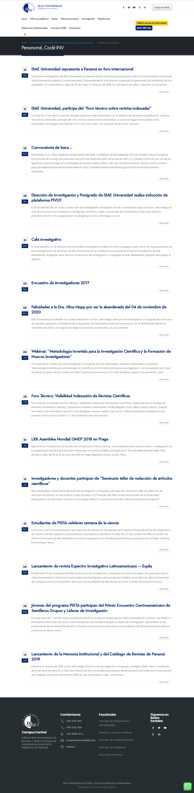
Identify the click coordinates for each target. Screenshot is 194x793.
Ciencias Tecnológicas (112, 747)
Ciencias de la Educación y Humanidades (114, 723)
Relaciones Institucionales (35, 28)
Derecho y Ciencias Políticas (115, 732)
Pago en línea (162, 7)
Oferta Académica (39, 18)
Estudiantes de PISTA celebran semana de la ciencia (75, 523)
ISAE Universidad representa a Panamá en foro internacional (82, 69)
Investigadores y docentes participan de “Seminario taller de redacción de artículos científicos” (101, 480)
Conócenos (75, 28)
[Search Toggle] (25, 35)
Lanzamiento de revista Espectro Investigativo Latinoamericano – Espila (91, 566)
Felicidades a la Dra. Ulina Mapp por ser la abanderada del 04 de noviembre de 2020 (98, 309)
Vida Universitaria (70, 18)
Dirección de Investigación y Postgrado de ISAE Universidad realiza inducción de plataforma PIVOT (99, 197)
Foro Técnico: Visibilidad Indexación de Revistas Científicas (80, 396)
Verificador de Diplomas (152, 23)
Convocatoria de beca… (51, 147)
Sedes (54, 18)
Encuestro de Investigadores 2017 (60, 283)
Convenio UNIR (58, 28)
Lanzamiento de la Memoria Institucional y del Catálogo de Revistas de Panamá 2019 (98, 656)
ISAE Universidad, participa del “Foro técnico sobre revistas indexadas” (91, 108)
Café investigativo (46, 239)
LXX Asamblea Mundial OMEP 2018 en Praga (69, 439)
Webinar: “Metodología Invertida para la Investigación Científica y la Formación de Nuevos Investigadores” (101, 353)
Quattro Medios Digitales (104, 787)
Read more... (164, 92)
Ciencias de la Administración (116, 740)
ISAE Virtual (144, 28)
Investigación (88, 18)
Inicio (24, 18)
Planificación (104, 18)
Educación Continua (111, 754)
